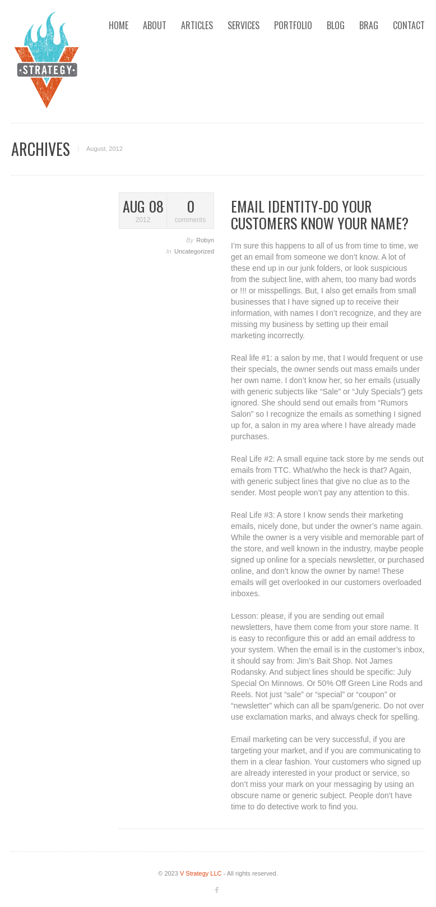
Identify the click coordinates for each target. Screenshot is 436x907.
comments (190, 211)
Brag (368, 25)
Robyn (205, 240)
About (154, 25)
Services (243, 25)
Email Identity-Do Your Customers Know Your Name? (320, 214)
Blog (336, 25)
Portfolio (293, 25)
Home (118, 25)
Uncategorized (194, 251)
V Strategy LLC (201, 873)
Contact (409, 25)
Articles (197, 25)
